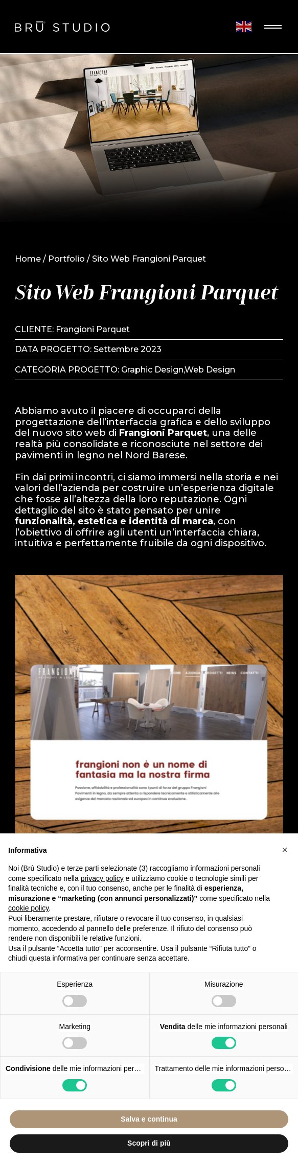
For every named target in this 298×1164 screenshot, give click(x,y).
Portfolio (66, 259)
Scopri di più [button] (149, 1143)
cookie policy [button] (28, 908)
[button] (285, 850)
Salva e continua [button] (149, 1119)
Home (28, 259)
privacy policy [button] (102, 878)
